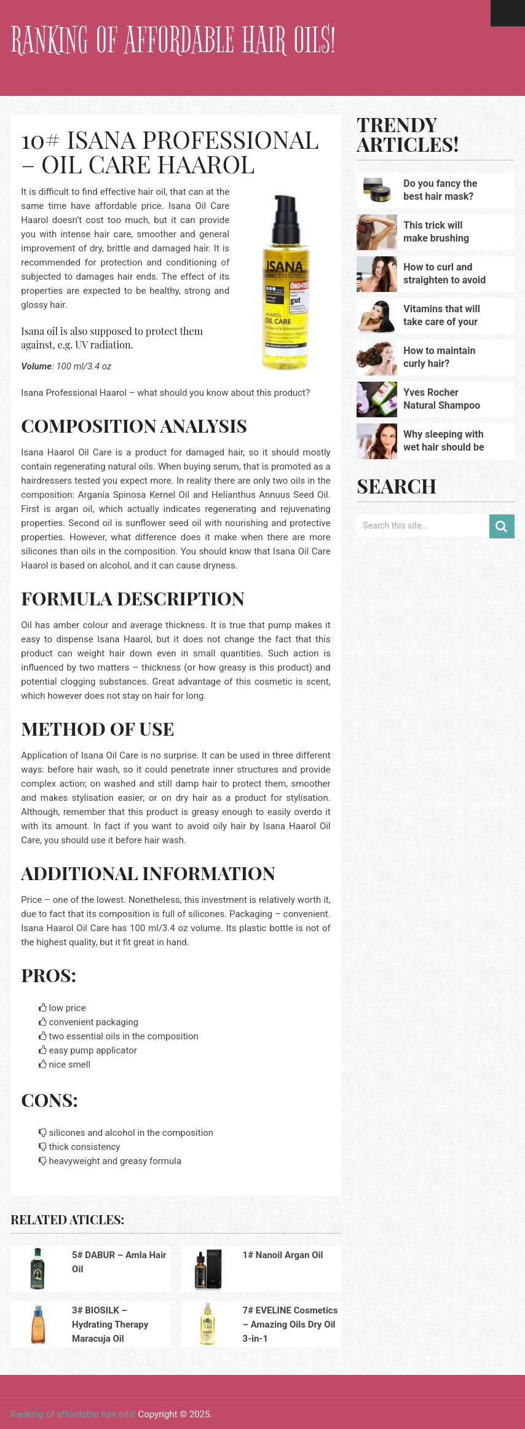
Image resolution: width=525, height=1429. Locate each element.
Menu (508, 13)
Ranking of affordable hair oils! (173, 40)
